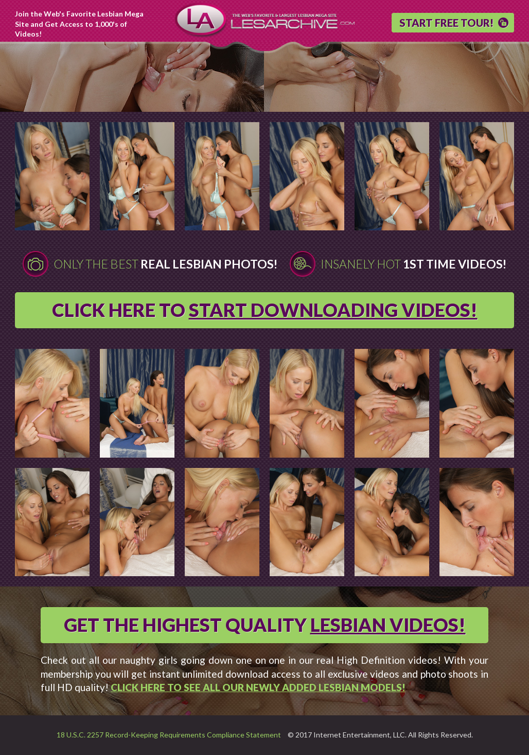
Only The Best (165, 264)
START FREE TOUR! (446, 22)
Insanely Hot (413, 264)
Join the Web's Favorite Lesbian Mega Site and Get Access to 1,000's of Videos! (79, 23)
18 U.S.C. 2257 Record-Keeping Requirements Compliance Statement (169, 734)
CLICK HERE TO (265, 309)
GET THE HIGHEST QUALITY (265, 624)
